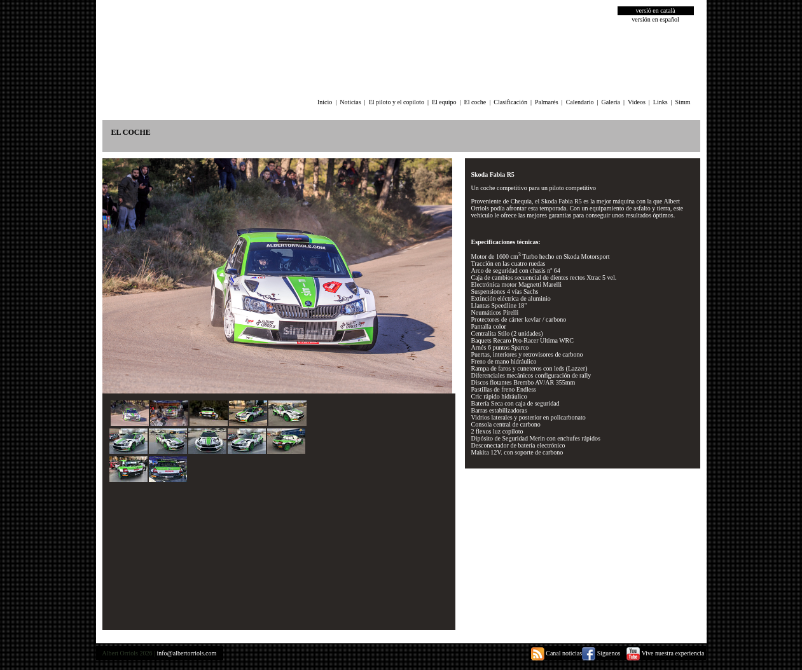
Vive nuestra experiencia (665, 653)
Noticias (350, 102)
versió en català (655, 10)
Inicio (324, 102)
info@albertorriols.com (186, 653)
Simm (683, 102)
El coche (475, 102)
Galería (611, 102)
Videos (637, 102)
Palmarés (546, 102)
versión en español (655, 19)
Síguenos (601, 653)
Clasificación (510, 102)
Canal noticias (556, 653)
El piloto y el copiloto (396, 102)
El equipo (444, 102)
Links (660, 102)
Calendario (580, 102)
